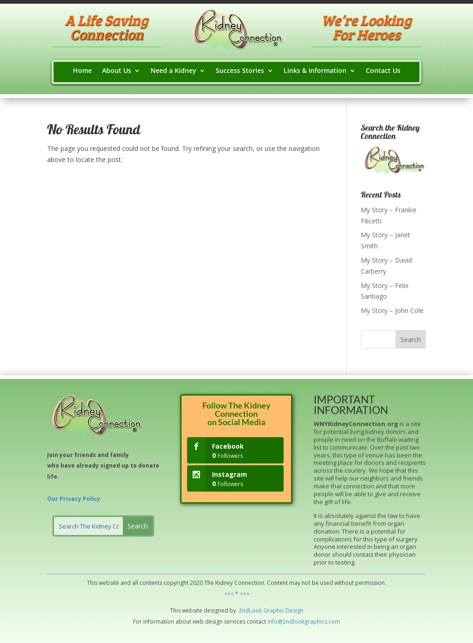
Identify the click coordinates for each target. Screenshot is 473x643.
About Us (116, 71)
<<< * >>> (236, 594)
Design (293, 610)
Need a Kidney (173, 71)
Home (82, 71)
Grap (269, 610)
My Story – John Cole (392, 310)
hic (280, 610)
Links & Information (315, 71)
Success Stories (240, 71)
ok (258, 610)
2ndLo (246, 610)
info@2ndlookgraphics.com (303, 621)
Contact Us (383, 71)
